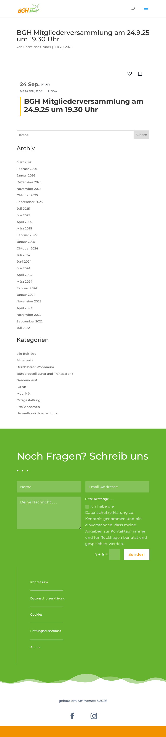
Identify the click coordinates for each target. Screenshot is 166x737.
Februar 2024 (27, 288)
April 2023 (24, 308)
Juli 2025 (23, 209)
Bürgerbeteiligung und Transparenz (45, 374)
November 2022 (29, 315)
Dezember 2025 (29, 182)
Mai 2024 (23, 268)
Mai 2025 (23, 215)
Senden (136, 554)
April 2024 (24, 275)
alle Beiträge (26, 354)
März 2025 (24, 228)
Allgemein (25, 360)
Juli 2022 (23, 328)
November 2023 (29, 301)
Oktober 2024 (27, 248)
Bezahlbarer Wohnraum (35, 367)
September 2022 (30, 321)
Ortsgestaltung (28, 400)
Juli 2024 (23, 255)
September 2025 (30, 202)
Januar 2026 (26, 175)
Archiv (35, 647)
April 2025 (24, 222)
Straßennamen (28, 407)
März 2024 (24, 281)
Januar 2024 (26, 295)
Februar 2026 (27, 169)
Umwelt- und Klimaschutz (37, 413)
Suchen (141, 135)
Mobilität (23, 393)
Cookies (36, 614)
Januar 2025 (26, 242)
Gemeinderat (27, 380)
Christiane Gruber (37, 47)
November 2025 (29, 189)
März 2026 (24, 162)
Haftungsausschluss (45, 631)
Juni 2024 (24, 261)
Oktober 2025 (27, 195)
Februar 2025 (27, 235)
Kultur (21, 387)
